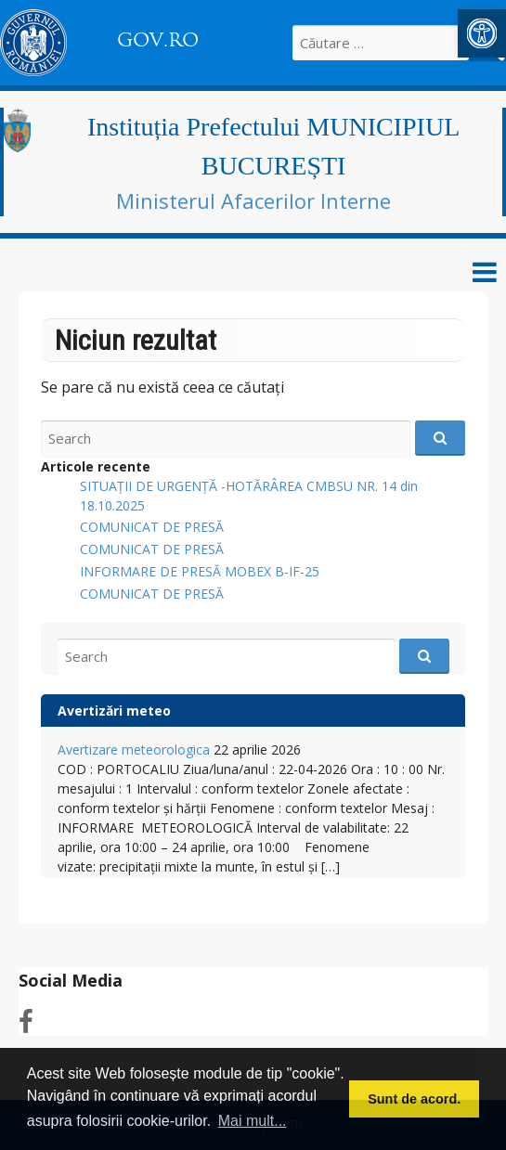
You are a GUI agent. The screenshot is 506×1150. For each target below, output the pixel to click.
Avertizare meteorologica (134, 749)
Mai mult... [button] (252, 1121)
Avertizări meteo (114, 710)
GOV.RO (158, 40)
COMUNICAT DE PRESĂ (152, 527)
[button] (482, 33)
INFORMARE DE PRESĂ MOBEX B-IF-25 (199, 571)
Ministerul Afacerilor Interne (253, 200)
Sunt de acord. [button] (414, 1099)
